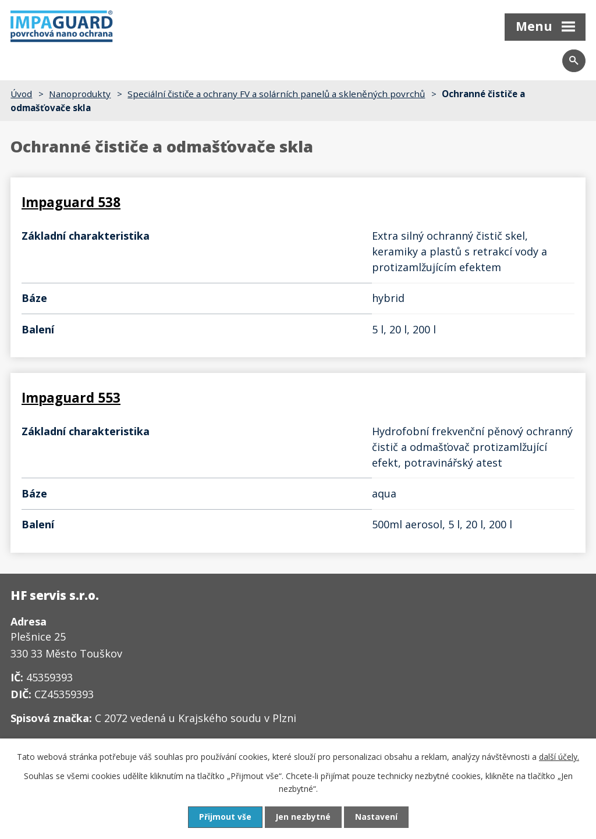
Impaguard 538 (71, 203)
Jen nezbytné (303, 817)
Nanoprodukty (80, 93)
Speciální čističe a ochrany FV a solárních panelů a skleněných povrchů (276, 93)
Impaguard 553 (71, 382)
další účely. (559, 756)
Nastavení (376, 817)
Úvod (21, 93)
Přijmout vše (224, 817)
